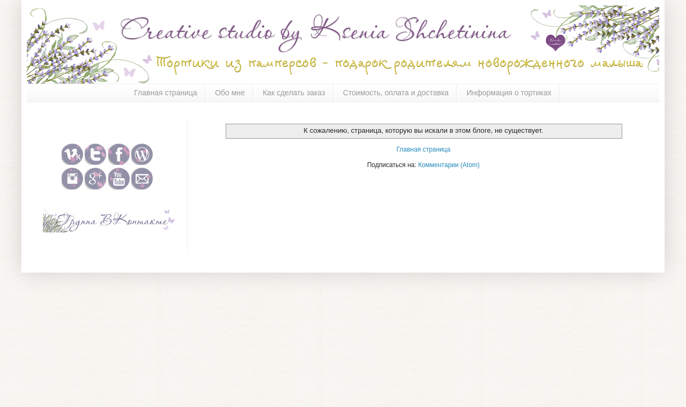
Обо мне (230, 92)
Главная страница (165, 92)
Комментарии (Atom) (449, 165)
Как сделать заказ (294, 92)
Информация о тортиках (508, 92)
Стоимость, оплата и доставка (396, 92)
